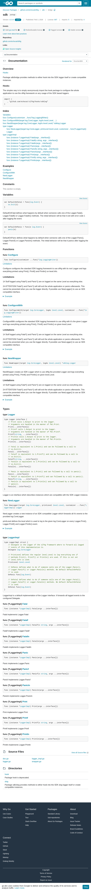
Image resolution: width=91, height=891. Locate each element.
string (18, 434)
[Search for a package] (47, 3)
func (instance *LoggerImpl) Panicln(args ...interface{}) (29, 152)
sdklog (66, 363)
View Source (83, 198)
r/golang (6, 854)
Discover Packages (10, 10)
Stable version (75, 30)
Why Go (7, 809)
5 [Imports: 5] (66, 20)
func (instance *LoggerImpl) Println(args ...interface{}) (29, 160)
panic (10, 229)
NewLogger (8, 176)
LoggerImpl (13, 537)
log (31, 202)
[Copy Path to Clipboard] (55, 10)
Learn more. (20, 888)
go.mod (12, 30)
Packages (52, 809)
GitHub (5, 846)
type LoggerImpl (9, 135)
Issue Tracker (75, 821)
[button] (4, 30)
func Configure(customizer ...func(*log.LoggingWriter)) (25, 118)
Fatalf (25, 620)
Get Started (30, 809)
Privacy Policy (46, 877)
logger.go (7, 761)
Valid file (11, 30)
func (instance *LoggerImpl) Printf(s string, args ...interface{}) (32, 157)
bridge (50, 10)
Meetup (5, 857)
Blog (71, 818)
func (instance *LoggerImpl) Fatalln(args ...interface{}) (29, 143)
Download (73, 814)
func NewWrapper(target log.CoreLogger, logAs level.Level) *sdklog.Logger (34, 123)
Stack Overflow (30, 821)
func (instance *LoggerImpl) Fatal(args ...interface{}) (28, 138)
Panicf (25, 669)
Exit (13, 205)
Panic (25, 653)
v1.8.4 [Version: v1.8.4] (8, 20)
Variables (7, 115)
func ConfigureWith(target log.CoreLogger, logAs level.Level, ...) (30, 120)
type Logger (8, 126)
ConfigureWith (9, 173)
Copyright (46, 870)
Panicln (26, 685)
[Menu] (45, 54)
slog (6, 782)
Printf (25, 718)
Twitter (5, 842)
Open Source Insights (12, 49)
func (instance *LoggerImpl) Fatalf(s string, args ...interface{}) (32, 140)
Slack (5, 850)
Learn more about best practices (15, 34)
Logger (73, 363)
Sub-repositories (54, 818)
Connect (7, 838)
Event (36, 202)
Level (60, 310)
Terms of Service (46, 873)
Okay (86, 887)
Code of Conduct (76, 833)
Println (25, 734)
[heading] (10, 3)
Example (9, 296)
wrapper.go (36, 761)
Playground (29, 814)
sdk (43, 10)
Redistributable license (34, 30)
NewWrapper (8, 178)
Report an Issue (46, 880)
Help (27, 825)
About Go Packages (55, 821)
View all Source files (78, 753)
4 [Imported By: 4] (79, 20)
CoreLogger (39, 310)
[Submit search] (79, 3)
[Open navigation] (85, 3)
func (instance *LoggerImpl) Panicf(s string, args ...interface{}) (32, 149)
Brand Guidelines (76, 829)
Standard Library (54, 814)
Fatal (24, 604)
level (54, 310)
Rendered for (67, 61)
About (73, 809)
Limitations (7, 264)
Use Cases (7, 814)
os (9, 205)
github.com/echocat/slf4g (29, 10)
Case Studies (8, 818)
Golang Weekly (8, 861)
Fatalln (25, 636)
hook (7, 774)
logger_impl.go (38, 759)
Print (24, 701)
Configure (7, 170)
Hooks (5, 73)
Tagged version (56, 30)
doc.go (6, 759)
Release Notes (75, 825)
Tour (26, 818)
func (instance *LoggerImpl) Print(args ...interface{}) (28, 155)
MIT (55, 20)
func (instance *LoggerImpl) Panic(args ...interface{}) (29, 146)
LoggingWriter (49, 260)
